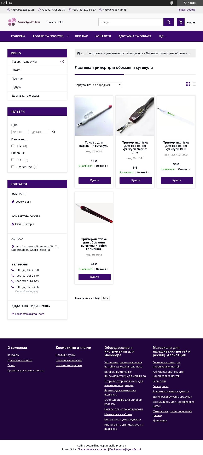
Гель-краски (160, 386)
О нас (11, 365)
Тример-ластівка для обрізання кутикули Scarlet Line (135, 147)
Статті (16, 70)
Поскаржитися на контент (93, 449)
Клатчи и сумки (65, 354)
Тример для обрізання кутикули (94, 144)
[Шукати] (168, 22)
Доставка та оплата (134, 36)
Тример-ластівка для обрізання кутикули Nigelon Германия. (94, 244)
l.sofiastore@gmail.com (29, 313)
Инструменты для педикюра (122, 419)
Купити (94, 180)
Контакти (103, 36)
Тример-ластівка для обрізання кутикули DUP (176, 146)
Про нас (81, 36)
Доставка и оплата (19, 360)
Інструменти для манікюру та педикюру (115, 53)
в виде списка (194, 85)
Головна (18, 36)
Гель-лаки (159, 381)
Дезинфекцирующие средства (172, 396)
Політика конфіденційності (125, 449)
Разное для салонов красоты (123, 409)
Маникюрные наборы (118, 414)
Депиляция (160, 420)
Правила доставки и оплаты (25, 370)
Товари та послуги (48, 36)
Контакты (13, 354)
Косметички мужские (69, 365)
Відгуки (17, 87)
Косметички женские (69, 360)
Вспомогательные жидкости (171, 391)
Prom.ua (121, 445)
